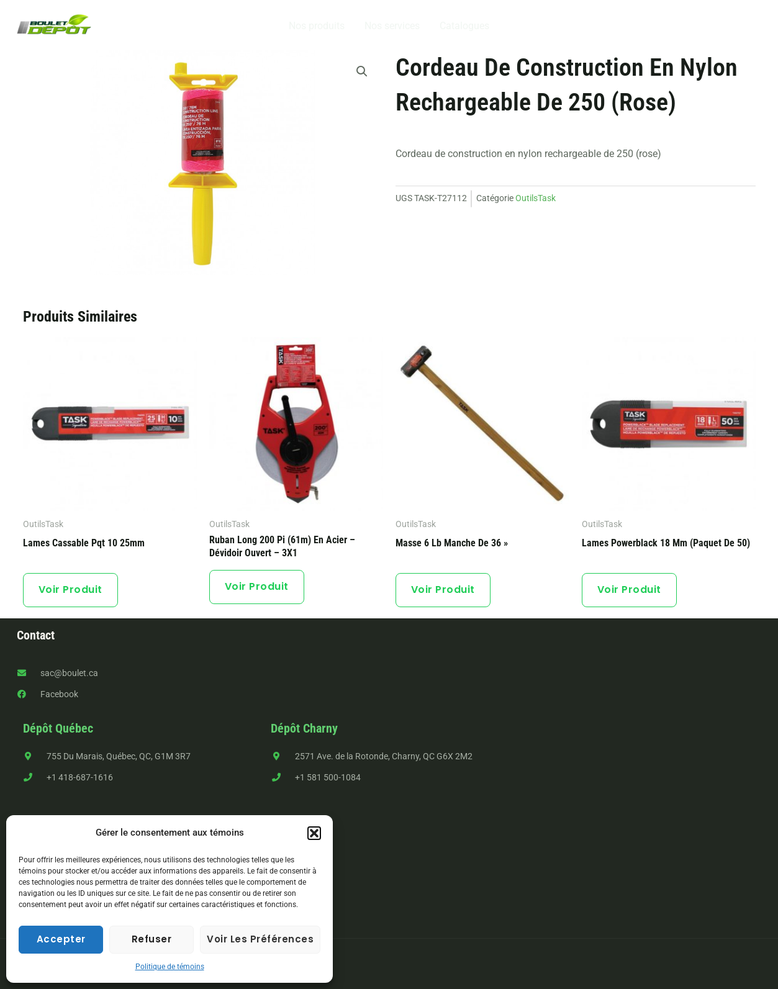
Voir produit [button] (70, 589)
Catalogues (464, 26)
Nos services (392, 26)
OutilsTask (535, 198)
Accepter (61, 939)
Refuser (152, 939)
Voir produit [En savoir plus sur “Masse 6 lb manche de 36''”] (443, 589)
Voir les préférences (260, 939)
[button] (314, 833)
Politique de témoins (169, 966)
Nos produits (317, 26)
